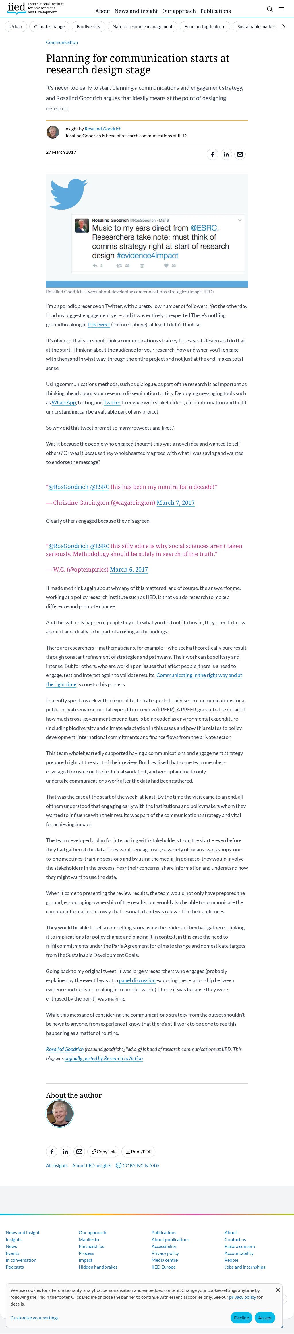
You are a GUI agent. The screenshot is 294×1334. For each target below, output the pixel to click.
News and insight (136, 10)
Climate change (49, 26)
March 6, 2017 (129, 569)
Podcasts (15, 1266)
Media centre (165, 1260)
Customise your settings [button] (35, 1317)
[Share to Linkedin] (226, 154)
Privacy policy (165, 1253)
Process (86, 1253)
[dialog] (144, 1305)
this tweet (99, 324)
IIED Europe (164, 1266)
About (102, 10)
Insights (14, 1239)
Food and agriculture (205, 26)
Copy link (103, 1151)
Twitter (112, 402)
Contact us (235, 1239)
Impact (85, 1260)
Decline (241, 1317)
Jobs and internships (245, 1266)
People (231, 1260)
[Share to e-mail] (240, 154)
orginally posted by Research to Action (104, 1058)
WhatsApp (64, 402)
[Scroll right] (283, 26)
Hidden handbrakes (98, 1266)
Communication (62, 42)
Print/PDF (138, 1151)
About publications (170, 1239)
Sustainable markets (257, 26)
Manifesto (89, 1239)
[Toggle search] (270, 9)
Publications (215, 10)
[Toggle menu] (281, 9)
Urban (15, 26)
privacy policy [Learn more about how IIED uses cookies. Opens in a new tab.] (242, 1297)
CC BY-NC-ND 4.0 (137, 1165)
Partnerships (91, 1246)
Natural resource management (143, 26)
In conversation (21, 1260)
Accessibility (164, 1246)
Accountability (239, 1253)
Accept (265, 1317)
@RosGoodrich (69, 487)
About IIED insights (91, 1165)
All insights (57, 1165)
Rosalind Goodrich (65, 1049)
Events (12, 1253)
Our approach (179, 10)
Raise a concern (240, 1246)
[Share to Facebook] (212, 154)
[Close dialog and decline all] (278, 1287)
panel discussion (137, 980)
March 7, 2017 (176, 502)
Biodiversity (88, 26)
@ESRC (99, 487)
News (11, 1246)
